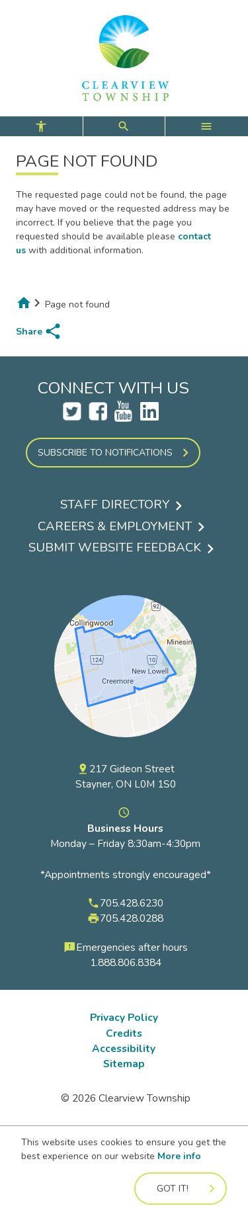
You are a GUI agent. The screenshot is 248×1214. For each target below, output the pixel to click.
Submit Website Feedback (114, 547)
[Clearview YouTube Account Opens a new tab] (123, 417)
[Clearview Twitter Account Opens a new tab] (72, 417)
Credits (124, 1033)
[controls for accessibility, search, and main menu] (124, 126)
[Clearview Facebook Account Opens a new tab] (98, 417)
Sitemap (124, 1064)
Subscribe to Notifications (105, 452)
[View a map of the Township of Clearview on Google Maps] (125, 754)
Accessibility (123, 1048)
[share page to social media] (39, 331)
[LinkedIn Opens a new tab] (149, 417)
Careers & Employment (115, 526)
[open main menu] (206, 126)
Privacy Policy (124, 1017)
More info (179, 1156)
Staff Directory (114, 504)
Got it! (172, 1188)
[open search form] (124, 126)
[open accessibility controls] (41, 126)
